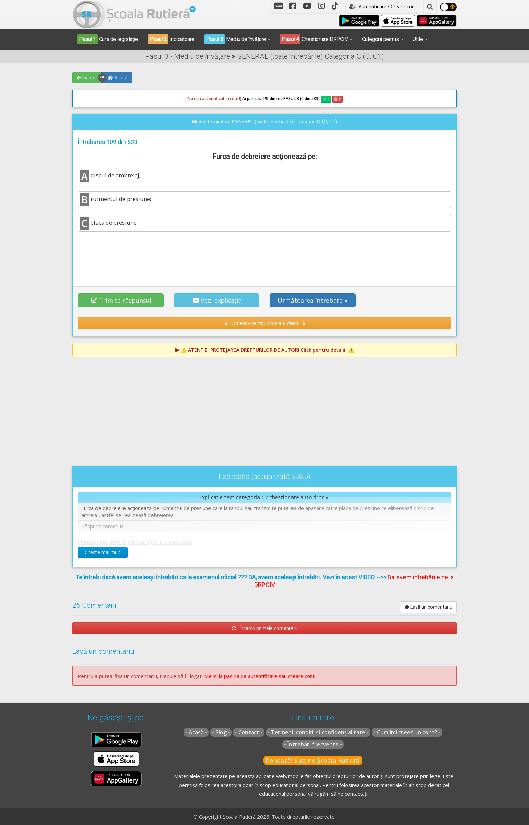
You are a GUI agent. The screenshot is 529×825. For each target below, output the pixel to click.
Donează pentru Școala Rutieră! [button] (264, 323)
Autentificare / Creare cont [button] (382, 6)
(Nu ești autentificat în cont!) (213, 99)
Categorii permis (380, 39)
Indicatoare (171, 39)
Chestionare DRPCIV (314, 39)
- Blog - (221, 732)
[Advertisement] (264, 255)
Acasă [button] (118, 77)
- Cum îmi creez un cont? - (407, 732)
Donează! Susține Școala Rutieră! (313, 760)
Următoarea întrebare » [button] (312, 300)
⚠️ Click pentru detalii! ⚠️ (267, 350)
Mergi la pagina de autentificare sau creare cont (259, 676)
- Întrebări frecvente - (313, 744)
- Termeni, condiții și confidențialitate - (318, 732)
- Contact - (249, 732)
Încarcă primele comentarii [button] (264, 628)
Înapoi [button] (86, 77)
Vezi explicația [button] (217, 300)
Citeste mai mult (102, 552)
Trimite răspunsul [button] (121, 300)
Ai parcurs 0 (225, 98)
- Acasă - (196, 732)
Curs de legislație (107, 39)
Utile (418, 39)
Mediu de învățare (235, 39)
